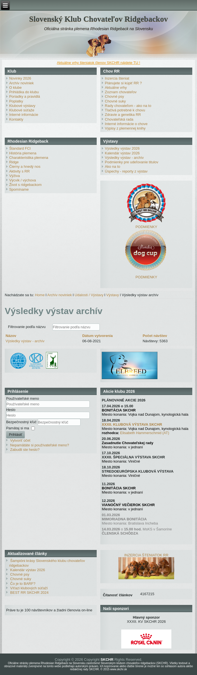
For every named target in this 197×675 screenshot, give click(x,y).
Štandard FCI (20, 148)
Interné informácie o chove (126, 124)
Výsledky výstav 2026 (122, 148)
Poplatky (16, 101)
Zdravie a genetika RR (123, 115)
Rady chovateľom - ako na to (128, 106)
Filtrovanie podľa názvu (27, 327)
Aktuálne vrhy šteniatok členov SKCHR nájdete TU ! (98, 63)
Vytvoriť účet (20, 440)
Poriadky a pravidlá (24, 96)
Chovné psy (114, 96)
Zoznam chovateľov (121, 92)
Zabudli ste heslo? (25, 449)
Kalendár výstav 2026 (122, 153)
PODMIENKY (146, 227)
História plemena (23, 153)
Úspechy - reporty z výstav (126, 171)
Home (40, 295)
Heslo (10, 410)
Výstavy (112, 295)
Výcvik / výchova (22, 180)
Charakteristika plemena (28, 157)
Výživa (14, 176)
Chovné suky (115, 101)
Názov (11, 336)
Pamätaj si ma (17, 428)
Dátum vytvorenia (97, 336)
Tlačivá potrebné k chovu (125, 110)
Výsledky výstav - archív (124, 157)
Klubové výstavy (22, 106)
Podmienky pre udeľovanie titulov (131, 162)
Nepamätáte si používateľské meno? (39, 445)
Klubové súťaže (21, 110)
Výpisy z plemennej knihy (125, 128)
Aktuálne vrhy (116, 87)
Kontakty (16, 119)
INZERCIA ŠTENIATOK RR (146, 555)
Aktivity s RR (19, 171)
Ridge (14, 162)
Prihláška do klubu (24, 92)
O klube (15, 87)
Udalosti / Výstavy (89, 295)
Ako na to (112, 166)
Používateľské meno (22, 398)
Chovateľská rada (119, 119)
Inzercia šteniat (117, 78)
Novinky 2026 (20, 78)
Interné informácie (23, 115)
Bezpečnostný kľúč (22, 422)
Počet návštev (155, 336)
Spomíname (19, 189)
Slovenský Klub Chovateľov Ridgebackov (98, 19)
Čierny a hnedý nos (24, 166)
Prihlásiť (15, 434)
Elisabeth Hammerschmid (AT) (144, 433)
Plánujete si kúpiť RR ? (123, 83)
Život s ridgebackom (25, 185)
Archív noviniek (21, 83)
